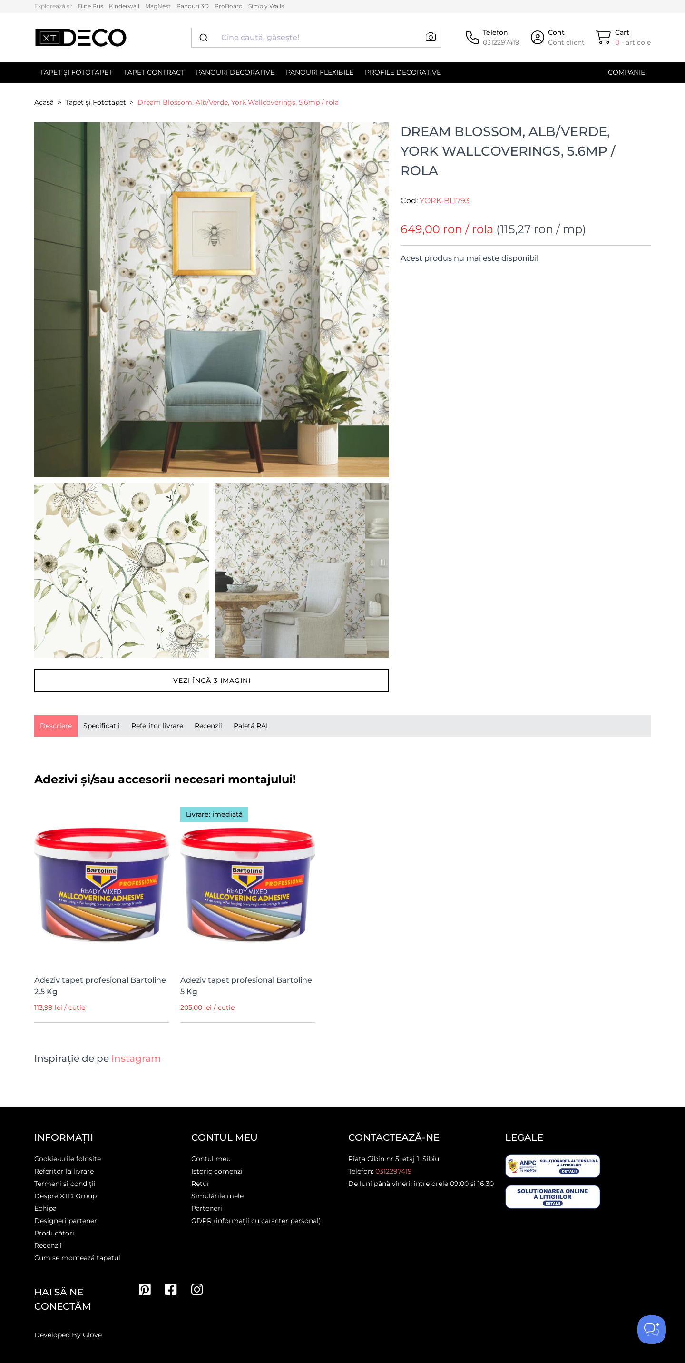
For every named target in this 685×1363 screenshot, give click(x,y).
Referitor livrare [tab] (157, 725)
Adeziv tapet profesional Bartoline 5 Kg (246, 986)
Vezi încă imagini (212, 680)
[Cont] (558, 38)
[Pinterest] (145, 1289)
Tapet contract (154, 72)
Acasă (44, 102)
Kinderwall (124, 6)
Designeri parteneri (66, 1220)
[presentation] (56, 726)
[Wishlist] (155, 811)
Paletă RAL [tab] (252, 725)
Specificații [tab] (101, 725)
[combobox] (316, 38)
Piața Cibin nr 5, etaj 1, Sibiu (393, 1159)
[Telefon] (492, 38)
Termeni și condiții (65, 1183)
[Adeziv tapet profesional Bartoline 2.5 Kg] (101, 883)
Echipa (45, 1208)
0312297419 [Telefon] (393, 1171)
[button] (430, 37)
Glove (92, 1335)
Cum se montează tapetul (77, 1258)
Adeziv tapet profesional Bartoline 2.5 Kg (100, 986)
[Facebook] (171, 1289)
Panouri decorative (235, 72)
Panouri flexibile (319, 72)
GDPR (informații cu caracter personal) (256, 1220)
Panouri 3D (192, 6)
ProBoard (229, 6)
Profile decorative (403, 72)
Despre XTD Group (65, 1196)
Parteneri (206, 1208)
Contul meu (211, 1159)
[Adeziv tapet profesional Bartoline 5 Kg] (247, 883)
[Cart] (623, 38)
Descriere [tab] (56, 725)
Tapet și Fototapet (76, 72)
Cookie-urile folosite (67, 1159)
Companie (626, 72)
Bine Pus (90, 6)
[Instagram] (197, 1289)
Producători (54, 1233)
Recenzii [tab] (208, 725)
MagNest (158, 6)
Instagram (136, 1058)
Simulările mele (217, 1196)
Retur (200, 1183)
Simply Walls (266, 6)
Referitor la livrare (64, 1171)
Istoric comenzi (217, 1171)
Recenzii (48, 1245)
